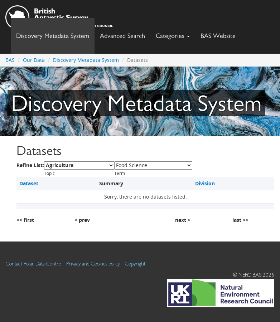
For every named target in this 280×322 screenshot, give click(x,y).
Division (205, 183)
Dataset (28, 183)
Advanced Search (122, 35)
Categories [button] (173, 35)
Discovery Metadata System (52, 35)
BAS (10, 60)
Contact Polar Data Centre (33, 263)
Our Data (34, 60)
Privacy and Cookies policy (93, 263)
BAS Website (221, 33)
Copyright (135, 263)
